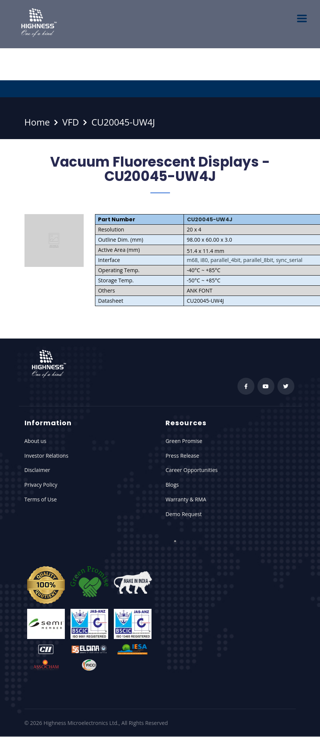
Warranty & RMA (185, 499)
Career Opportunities (191, 469)
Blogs (172, 484)
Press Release (182, 455)
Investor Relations (46, 455)
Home (37, 122)
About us (35, 440)
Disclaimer (37, 469)
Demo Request (183, 514)
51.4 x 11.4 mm (206, 250)
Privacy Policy (40, 484)
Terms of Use (40, 499)
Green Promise (183, 440)
